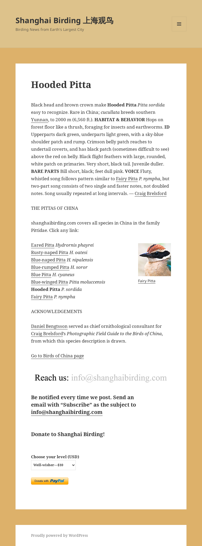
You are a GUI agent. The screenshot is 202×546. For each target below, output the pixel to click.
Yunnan (39, 119)
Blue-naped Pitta (48, 260)
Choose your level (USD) (55, 456)
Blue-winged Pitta (49, 282)
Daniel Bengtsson (49, 326)
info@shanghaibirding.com (67, 412)
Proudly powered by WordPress (59, 535)
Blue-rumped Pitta (50, 267)
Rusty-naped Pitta (49, 252)
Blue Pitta (41, 274)
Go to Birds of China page (57, 356)
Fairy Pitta (127, 178)
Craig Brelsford (150, 193)
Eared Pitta (42, 245)
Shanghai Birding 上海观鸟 (64, 20)
